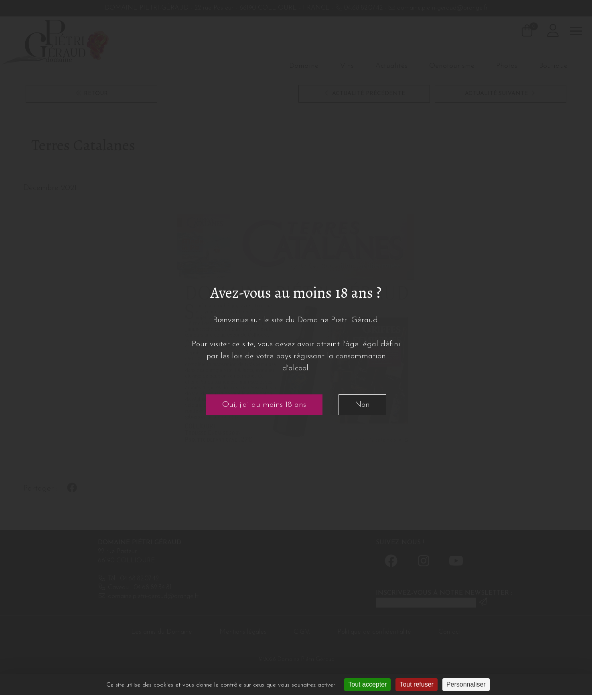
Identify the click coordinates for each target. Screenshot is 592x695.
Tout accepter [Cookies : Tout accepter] (367, 684)
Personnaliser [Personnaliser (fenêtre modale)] (466, 684)
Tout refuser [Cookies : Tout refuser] (416, 684)
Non (362, 405)
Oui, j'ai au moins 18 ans (264, 405)
